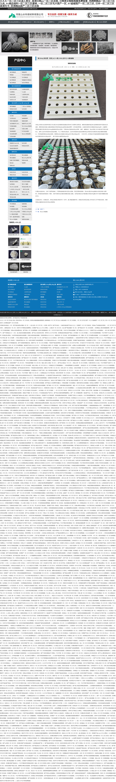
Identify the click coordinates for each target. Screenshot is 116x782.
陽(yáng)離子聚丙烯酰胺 (31, 299)
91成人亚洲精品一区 (105, 415)
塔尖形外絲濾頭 (26, 181)
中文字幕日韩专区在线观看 (65, 340)
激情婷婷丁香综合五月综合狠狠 (94, 515)
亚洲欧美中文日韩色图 (43, 453)
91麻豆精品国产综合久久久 (68, 325)
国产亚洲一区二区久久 (6, 690)
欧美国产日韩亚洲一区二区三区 (86, 695)
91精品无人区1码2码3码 (100, 403)
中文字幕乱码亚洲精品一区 (67, 523)
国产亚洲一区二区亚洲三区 (7, 398)
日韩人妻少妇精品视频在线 (65, 555)
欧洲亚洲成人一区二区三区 (78, 605)
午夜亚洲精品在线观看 (50, 538)
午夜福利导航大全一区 (21, 340)
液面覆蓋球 (25, 99)
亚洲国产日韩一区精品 (53, 505)
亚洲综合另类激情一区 (33, 738)
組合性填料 (13, 97)
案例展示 (77, 22)
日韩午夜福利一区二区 (104, 745)
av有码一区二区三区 (19, 348)
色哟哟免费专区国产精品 (106, 488)
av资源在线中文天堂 (107, 483)
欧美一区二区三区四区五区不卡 (33, 355)
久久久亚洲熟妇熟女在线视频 (25, 463)
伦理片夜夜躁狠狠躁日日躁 (51, 438)
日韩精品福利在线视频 (49, 578)
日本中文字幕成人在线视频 (63, 415)
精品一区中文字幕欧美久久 (60, 755)
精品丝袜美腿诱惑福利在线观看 (12, 358)
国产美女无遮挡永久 (44, 380)
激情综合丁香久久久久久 (42, 735)
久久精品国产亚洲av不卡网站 (38, 468)
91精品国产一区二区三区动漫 (84, 403)
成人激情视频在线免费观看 (86, 375)
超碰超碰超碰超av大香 (95, 405)
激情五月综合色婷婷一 (59, 433)
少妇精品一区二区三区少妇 (78, 568)
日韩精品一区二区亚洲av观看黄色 (52, 445)
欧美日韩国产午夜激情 (109, 498)
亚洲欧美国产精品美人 (49, 485)
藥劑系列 (14, 152)
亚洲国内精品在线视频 (50, 668)
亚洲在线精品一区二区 (6, 360)
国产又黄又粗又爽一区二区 (76, 470)
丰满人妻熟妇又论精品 (22, 338)
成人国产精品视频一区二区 (69, 328)
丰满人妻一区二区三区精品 (85, 593)
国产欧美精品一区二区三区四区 (24, 480)
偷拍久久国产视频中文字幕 (58, 380)
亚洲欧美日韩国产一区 (72, 563)
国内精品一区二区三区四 (81, 493)
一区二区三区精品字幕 (74, 353)
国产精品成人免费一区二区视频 (49, 345)
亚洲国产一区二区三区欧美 (84, 325)
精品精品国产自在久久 (37, 388)
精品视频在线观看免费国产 (73, 715)
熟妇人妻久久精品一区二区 (49, 363)
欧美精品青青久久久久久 (27, 710)
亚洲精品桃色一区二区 (84, 603)
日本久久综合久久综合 (27, 595)
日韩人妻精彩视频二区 (15, 645)
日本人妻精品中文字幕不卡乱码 (16, 405)
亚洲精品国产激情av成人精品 (19, 395)
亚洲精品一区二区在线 (32, 530)
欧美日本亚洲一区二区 (94, 483)
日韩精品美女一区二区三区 (87, 503)
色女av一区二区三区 (68, 520)
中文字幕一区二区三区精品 (63, 653)
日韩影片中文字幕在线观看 (59, 360)
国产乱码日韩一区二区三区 (66, 370)
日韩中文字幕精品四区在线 (22, 475)
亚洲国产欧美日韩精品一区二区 (66, 668)
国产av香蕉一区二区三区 (71, 723)
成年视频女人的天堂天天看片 (62, 725)
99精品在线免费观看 (36, 485)
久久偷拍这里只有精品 (47, 470)
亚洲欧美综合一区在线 (53, 500)
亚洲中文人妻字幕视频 (63, 575)
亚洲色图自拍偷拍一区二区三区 (24, 385)
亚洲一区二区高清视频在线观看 (42, 603)
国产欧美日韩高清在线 (50, 458)
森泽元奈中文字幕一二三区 (60, 703)
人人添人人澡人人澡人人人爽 (92, 645)
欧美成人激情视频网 (93, 600)
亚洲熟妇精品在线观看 (21, 688)
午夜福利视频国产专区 (45, 348)
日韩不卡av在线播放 (102, 628)
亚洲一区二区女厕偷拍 (11, 463)
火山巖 (24, 92)
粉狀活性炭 (13, 172)
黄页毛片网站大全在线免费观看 (79, 725)
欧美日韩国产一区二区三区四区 (44, 448)
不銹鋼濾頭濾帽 (14, 209)
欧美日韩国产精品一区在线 (7, 400)
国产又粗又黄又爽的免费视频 (80, 405)
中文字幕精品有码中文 (27, 460)
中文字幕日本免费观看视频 (7, 468)
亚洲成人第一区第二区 (55, 753)
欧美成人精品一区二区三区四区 (77, 455)
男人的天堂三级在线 (40, 505)
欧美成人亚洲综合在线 (12, 378)
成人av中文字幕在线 (84, 740)
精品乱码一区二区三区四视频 (88, 365)
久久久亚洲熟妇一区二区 (100, 593)
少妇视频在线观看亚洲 (96, 685)
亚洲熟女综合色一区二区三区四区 (86, 425)
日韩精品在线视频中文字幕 (64, 705)
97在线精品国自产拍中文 (45, 393)
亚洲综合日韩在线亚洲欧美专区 (100, 585)
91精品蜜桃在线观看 (15, 418)
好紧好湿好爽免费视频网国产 (46, 483)
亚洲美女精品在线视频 (39, 385)
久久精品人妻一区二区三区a (7, 730)
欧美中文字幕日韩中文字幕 (11, 710)
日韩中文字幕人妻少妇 (53, 543)
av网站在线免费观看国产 (88, 760)
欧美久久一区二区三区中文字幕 (38, 665)
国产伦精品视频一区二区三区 (13, 455)
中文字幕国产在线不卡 (106, 363)
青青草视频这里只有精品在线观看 (104, 608)
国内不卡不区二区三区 (108, 505)
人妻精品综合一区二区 (9, 328)
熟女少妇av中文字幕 (55, 403)
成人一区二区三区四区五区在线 (88, 718)
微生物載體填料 (16, 86)
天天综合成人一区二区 (106, 370)
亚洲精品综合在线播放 (98, 700)
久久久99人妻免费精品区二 (31, 473)
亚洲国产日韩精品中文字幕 (94, 398)
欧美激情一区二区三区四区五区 (86, 623)
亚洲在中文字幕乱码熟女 (107, 438)
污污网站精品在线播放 (35, 398)
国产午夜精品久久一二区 (9, 333)
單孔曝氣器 (13, 77)
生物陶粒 (12, 92)
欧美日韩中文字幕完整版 (67, 413)
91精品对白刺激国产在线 (30, 585)
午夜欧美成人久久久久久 (84, 500)
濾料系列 (14, 112)
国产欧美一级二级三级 (91, 545)
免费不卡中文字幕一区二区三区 (43, 675)
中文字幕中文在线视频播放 (23, 370)
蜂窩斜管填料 (13, 109)
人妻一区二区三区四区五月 (86, 753)
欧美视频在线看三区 (46, 435)
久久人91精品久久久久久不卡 (38, 558)
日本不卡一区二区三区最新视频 (75, 745)
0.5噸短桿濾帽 (14, 214)
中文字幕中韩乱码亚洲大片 (32, 575)
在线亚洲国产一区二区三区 (17, 363)
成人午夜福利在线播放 (51, 370)
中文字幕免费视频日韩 (89, 395)
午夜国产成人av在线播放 (96, 330)
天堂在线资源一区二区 (14, 460)
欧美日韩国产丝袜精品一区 (33, 470)
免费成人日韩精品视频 (36, 670)
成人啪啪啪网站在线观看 (70, 508)
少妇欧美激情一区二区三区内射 (48, 638)
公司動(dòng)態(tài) (64, 24)
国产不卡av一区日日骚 (36, 525)
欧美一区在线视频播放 (90, 380)
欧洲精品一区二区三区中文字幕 (70, 343)
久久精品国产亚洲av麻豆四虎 (53, 375)
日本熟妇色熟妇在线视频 (39, 523)
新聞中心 (51, 22)
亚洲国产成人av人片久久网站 (40, 328)
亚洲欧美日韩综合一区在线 (19, 738)
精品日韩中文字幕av (66, 588)
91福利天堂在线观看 (50, 768)
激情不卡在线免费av (109, 515)
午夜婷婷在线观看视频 (40, 378)
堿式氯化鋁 (13, 155)
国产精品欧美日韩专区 (24, 368)
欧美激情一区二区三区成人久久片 (106, 395)
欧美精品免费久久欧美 (57, 428)
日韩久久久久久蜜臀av (87, 678)
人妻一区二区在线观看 (13, 483)
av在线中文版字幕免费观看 (52, 413)
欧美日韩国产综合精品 (86, 673)
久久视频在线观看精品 (55, 573)
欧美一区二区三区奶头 (7, 523)
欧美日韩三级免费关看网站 (83, 460)
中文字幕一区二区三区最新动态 (79, 730)
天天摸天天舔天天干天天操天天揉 (42, 598)
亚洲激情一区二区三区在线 (97, 670)
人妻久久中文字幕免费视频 (12, 495)
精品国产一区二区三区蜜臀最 (59, 490)
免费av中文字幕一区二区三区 (51, 368)
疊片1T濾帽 (25, 184)
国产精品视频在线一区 (74, 335)
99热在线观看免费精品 (86, 453)
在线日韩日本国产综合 (31, 430)
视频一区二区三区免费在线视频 (89, 335)
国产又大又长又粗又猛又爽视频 (58, 350)
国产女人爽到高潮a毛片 (104, 653)
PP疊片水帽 (25, 194)
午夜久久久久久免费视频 (103, 353)
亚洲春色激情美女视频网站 (60, 710)
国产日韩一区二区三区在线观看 (11, 450)
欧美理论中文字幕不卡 (101, 430)
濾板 (23, 216)
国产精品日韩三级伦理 (94, 748)
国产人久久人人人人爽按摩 (33, 625)
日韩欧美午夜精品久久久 (21, 398)
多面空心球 (13, 99)
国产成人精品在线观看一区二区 (74, 380)
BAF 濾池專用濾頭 (15, 216)
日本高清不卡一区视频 (69, 418)
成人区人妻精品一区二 (39, 480)
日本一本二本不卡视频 (71, 603)
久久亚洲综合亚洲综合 (79, 473)
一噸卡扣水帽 (25, 189)
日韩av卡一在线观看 (26, 543)
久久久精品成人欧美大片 (10, 350)
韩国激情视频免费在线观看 (78, 358)
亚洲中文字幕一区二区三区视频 (26, 608)
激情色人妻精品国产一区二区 (94, 525)
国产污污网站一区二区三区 (78, 575)
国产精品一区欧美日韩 (85, 585)
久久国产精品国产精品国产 (64, 458)
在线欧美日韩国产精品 (100, 543)
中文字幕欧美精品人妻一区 (88, 610)
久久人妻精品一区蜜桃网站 (80, 690)
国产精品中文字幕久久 (28, 418)
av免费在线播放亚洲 (91, 513)
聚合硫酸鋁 (13, 157)
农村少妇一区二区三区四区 (46, 585)
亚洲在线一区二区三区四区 (47, 673)
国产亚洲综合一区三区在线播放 (66, 658)
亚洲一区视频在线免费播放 (75, 410)
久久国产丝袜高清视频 (22, 498)
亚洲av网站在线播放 (80, 505)
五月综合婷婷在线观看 (11, 375)
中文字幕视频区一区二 (80, 638)
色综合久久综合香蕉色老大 (30, 718)
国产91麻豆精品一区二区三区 (93, 358)
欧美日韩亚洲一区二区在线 (63, 373)
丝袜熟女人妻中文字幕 (63, 420)
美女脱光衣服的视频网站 (41, 733)
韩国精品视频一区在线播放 (89, 565)
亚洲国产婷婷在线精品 (101, 360)
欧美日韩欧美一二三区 (8, 388)
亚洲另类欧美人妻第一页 (68, 443)
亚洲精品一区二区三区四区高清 (47, 605)
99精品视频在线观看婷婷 (93, 485)
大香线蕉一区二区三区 (99, 453)
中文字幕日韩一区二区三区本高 (21, 593)
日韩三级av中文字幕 (81, 498)
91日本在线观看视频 (95, 333)
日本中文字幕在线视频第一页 (10, 623)
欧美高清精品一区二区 (104, 718)
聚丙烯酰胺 (13, 106)
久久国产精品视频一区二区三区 (21, 690)
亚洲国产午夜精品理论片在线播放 (23, 598)
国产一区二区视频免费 (76, 393)
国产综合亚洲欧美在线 (60, 635)
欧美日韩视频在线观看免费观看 (104, 418)
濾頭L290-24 (13, 192)
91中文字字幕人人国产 (95, 368)
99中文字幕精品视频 (12, 545)
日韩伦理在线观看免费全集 (94, 473)
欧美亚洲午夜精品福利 (22, 693)
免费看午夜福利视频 (68, 445)
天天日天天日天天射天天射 (15, 473)
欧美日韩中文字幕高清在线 (37, 520)
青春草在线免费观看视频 (29, 353)
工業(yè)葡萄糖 (26, 106)
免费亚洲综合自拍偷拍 (30, 453)
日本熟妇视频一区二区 (18, 655)
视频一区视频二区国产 (89, 628)
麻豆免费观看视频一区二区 (80, 578)
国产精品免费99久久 (82, 478)
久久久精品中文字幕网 (108, 358)
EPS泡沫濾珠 (25, 131)
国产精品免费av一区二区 (102, 563)
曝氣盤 (11, 75)
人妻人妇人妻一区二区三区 (104, 380)
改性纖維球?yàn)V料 (62, 287)
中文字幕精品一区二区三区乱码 (35, 620)
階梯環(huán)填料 (13, 304)
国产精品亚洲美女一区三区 (52, 743)
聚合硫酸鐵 (25, 155)
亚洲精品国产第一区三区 (14, 390)
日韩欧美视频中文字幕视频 (12, 503)
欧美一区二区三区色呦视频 (11, 425)
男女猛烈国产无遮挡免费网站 (81, 440)
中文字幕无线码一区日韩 (19, 413)
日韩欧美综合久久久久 (31, 570)
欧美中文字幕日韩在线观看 (17, 570)
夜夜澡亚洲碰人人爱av (33, 435)
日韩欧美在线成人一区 (6, 325)
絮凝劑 (24, 163)
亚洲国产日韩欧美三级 (105, 408)
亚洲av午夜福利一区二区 (78, 373)
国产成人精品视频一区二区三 (92, 698)
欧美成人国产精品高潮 (9, 580)
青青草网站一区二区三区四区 (33, 533)
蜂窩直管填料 (25, 146)
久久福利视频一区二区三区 (94, 555)
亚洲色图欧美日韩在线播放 (98, 413)
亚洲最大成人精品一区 (51, 600)
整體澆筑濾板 (25, 219)
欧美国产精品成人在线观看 (95, 498)
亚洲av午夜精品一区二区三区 (99, 603)
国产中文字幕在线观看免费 (52, 748)
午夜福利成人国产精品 (27, 428)
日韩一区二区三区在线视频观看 (55, 618)
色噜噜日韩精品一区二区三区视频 (106, 683)
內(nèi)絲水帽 (14, 186)
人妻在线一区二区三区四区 (63, 515)
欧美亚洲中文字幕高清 (62, 565)
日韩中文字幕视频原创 (81, 475)
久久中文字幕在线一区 (48, 693)
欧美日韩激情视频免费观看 (26, 623)
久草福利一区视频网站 (38, 440)
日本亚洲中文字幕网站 (53, 460)
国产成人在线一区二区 (18, 355)
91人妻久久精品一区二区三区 (29, 503)
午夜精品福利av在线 (84, 573)
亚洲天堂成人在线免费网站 (45, 645)
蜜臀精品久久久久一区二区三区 (17, 620)
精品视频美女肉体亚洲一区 (107, 600)
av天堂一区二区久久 (17, 648)
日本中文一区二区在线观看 (25, 700)
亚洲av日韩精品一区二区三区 (28, 483)
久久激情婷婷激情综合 (86, 570)
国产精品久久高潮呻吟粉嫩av (53, 383)
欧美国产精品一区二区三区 (83, 615)
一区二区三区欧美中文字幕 (87, 648)
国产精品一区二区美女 (23, 525)
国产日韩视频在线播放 (103, 510)
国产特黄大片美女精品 (102, 425)
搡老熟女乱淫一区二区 (31, 610)
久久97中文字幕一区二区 (49, 663)
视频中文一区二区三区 (8, 775)
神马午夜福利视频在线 (24, 445)
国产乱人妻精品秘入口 (85, 495)
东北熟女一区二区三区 (14, 675)
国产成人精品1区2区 (36, 445)
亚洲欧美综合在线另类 (96, 705)
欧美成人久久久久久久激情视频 (106, 365)
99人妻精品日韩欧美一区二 (100, 720)
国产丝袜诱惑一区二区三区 (35, 778)
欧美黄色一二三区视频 (88, 758)
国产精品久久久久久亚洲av (49, 338)
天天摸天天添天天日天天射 (29, 615)
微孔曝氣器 (13, 72)
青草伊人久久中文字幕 (51, 333)
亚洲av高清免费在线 (16, 330)
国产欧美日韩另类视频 (97, 595)
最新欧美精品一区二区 (91, 540)
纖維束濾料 (25, 121)
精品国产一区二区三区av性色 (38, 498)
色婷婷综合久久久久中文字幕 (36, 688)
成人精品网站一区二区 (59, 683)
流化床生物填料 (14, 146)
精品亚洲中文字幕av (74, 350)
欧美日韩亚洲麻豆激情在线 (71, 643)
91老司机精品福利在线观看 (19, 335)
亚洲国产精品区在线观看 (34, 550)
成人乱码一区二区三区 (36, 325)
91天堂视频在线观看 (108, 688)
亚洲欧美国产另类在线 (14, 615)
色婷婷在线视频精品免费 (84, 613)
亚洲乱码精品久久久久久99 (65, 518)
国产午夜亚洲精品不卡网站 (48, 653)
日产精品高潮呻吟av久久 (62, 533)
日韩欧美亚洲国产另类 (83, 665)
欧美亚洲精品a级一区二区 (51, 778)
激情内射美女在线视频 (82, 383)
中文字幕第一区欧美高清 (51, 440)
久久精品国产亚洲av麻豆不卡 (105, 680)
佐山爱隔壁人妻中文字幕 (81, 778)
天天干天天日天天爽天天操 (49, 625)
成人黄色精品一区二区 (32, 410)
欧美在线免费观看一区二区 (89, 353)
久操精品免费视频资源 (92, 385)
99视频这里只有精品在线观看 (70, 753)
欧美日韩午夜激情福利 (35, 515)
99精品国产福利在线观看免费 (43, 623)
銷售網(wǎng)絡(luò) (89, 24)
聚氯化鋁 (12, 165)
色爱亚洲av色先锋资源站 (69, 735)
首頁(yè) (52, 58)
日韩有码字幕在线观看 (72, 463)
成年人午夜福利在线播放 (65, 440)
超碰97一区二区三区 (68, 493)
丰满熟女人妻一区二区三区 (50, 555)
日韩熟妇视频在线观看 (15, 393)
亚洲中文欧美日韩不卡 (39, 613)
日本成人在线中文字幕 (8, 708)
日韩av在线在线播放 (83, 763)
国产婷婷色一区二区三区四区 (67, 423)
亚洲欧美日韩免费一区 (53, 378)
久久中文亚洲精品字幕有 (16, 438)
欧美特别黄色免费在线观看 (58, 553)
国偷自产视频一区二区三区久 (30, 393)
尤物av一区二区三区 (103, 540)
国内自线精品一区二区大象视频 (107, 535)
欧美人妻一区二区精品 (67, 368)
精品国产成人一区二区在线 (91, 393)
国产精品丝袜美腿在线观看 (45, 455)
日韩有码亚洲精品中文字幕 (63, 773)
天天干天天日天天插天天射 (14, 353)
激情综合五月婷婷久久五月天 (42, 463)
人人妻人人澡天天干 (99, 423)
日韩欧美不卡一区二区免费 (25, 740)
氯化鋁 (11, 163)
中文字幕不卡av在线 (107, 333)
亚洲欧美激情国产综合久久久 (26, 735)
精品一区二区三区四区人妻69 (64, 578)
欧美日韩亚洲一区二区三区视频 (89, 598)
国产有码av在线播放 (102, 558)
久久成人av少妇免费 (84, 655)
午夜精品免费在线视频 (88, 710)
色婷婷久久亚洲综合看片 (62, 358)
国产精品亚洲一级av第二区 (20, 555)
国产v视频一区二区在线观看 (31, 698)
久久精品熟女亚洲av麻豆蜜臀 (83, 388)
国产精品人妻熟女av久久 (99, 500)
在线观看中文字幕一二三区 (93, 340)
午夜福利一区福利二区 (19, 678)
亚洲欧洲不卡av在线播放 (73, 610)
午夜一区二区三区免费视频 (15, 345)
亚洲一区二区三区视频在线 (46, 678)
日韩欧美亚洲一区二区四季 (73, 618)
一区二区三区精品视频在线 (88, 650)
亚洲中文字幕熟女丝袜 (55, 548)
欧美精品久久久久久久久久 (78, 398)
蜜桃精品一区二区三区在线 (78, 513)
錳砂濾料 (12, 128)
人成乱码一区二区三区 (55, 328)
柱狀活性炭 (25, 172)
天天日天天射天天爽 (57, 330)
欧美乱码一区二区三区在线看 (23, 365)
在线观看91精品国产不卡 (86, 553)
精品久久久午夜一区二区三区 (69, 733)
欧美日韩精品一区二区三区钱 (22, 485)
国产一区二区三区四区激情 (104, 695)
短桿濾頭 (12, 184)
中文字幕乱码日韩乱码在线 (92, 415)
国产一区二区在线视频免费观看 (34, 588)
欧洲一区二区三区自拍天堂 (87, 608)
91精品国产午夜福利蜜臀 (87, 360)
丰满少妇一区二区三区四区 (102, 343)
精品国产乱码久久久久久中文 (32, 345)
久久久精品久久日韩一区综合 (42, 553)
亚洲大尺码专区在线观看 (101, 463)
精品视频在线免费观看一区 (26, 443)
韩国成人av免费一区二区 (97, 445)
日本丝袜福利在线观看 (58, 650)
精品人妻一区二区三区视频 (35, 705)
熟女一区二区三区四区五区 (10, 458)
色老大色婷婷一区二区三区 (77, 545)
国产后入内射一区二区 (35, 338)
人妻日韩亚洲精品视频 (31, 590)
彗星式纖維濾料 (14, 121)
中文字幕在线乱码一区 (54, 660)
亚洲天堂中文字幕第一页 (62, 510)
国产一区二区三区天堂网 (23, 493)
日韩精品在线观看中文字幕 (90, 530)
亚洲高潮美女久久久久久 (47, 335)
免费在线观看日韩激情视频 (10, 403)
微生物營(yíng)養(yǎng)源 (20, 103)
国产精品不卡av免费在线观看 (20, 500)
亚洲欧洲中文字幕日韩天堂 (73, 650)
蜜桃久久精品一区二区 (79, 688)
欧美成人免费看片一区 (95, 383)
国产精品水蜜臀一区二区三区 (70, 573)
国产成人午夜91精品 (40, 460)
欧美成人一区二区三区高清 (24, 580)
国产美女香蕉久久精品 (25, 425)
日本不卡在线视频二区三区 (50, 398)
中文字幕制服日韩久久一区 (106, 598)
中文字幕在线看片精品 (43, 408)
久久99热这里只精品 (79, 378)
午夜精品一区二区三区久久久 (16, 575)
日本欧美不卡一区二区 (77, 540)
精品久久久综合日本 (103, 433)
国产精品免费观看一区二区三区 (95, 373)
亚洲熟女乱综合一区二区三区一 (79, 483)
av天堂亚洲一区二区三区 (16, 585)
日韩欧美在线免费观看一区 (50, 525)
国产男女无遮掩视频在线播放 (91, 755)
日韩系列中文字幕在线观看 (82, 413)
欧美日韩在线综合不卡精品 (45, 760)
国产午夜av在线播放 (68, 475)
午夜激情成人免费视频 (59, 698)
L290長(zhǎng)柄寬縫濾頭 (64, 307)
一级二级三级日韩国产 (43, 630)
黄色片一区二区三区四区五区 (47, 358)
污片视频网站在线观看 (35, 555)
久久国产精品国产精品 (37, 458)
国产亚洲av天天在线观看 (84, 700)
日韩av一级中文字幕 (86, 390)
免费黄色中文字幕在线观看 (86, 430)
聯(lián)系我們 (103, 8)
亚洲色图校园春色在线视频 (56, 508)
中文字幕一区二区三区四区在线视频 (34, 383)
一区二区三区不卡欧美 (61, 390)
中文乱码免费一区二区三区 (61, 758)
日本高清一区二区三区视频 (11, 535)
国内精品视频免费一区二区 (83, 523)
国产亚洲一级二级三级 (45, 570)
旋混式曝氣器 (25, 82)
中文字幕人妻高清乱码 (81, 400)
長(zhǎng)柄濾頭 (27, 126)
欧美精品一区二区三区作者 (107, 538)
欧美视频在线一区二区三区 (105, 590)
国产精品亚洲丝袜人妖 (109, 490)
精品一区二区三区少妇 (79, 385)
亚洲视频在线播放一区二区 (65, 538)
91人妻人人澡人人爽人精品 (53, 593)
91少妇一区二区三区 (80, 370)
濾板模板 (24, 204)
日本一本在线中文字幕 (45, 410)
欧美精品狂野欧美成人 (42, 450)
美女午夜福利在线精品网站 (107, 588)
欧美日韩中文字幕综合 (34, 395)
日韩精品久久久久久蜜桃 (54, 665)
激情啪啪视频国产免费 (105, 530)
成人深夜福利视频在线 (45, 750)
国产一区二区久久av (105, 458)
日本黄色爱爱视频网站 (36, 415)
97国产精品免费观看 (28, 713)
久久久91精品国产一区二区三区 (94, 533)
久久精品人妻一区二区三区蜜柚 (62, 645)
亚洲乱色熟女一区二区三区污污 (69, 495)
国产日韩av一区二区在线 (18, 658)
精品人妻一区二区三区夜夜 (80, 363)
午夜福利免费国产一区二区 (71, 740)
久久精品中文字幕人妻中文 (20, 515)
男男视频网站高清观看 (48, 515)
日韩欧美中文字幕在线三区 (89, 558)
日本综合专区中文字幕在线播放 (63, 473)
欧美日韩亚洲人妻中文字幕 (55, 425)
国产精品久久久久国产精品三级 (62, 738)
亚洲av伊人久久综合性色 (105, 393)
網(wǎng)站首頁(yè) (80, 8)
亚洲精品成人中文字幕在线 (47, 373)
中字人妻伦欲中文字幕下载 (17, 470)
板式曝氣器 (13, 80)
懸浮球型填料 (13, 89)
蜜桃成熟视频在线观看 (54, 478)
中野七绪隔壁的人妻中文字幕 (17, 410)
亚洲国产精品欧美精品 (79, 340)
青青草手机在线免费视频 (52, 400)
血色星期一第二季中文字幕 (97, 440)
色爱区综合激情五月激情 (42, 350)
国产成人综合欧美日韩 (38, 333)
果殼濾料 (24, 116)
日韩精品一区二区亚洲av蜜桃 (34, 578)
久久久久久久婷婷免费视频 (49, 680)
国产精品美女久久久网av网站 (53, 520)
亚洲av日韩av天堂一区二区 (23, 440)
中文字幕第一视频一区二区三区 (30, 373)
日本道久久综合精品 (18, 533)
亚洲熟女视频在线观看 (46, 683)
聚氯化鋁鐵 (25, 160)
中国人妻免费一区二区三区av (47, 565)
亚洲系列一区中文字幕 (75, 565)
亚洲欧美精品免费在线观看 (42, 403)
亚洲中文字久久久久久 (103, 350)
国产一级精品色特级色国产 (69, 548)
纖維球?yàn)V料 (26, 123)
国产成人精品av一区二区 (65, 363)
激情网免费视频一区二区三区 (106, 575)
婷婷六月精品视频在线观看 (44, 723)
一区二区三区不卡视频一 (108, 473)
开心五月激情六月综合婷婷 (30, 390)
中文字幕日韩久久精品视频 (94, 505)
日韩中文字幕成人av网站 (68, 403)
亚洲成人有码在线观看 (37, 775)
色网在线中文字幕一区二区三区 (18, 550)
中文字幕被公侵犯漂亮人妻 (44, 353)
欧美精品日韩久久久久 (89, 635)
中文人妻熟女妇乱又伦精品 (62, 513)
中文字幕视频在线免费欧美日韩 (11, 408)
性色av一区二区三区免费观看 (63, 448)
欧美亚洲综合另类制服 (37, 685)
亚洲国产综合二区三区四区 (26, 535)
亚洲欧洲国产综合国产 (77, 645)
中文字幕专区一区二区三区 (18, 588)
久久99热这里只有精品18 (30, 758)
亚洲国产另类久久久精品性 (75, 395)
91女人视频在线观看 (31, 360)
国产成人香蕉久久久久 (24, 458)
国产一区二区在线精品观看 (44, 650)
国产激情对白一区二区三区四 (100, 735)
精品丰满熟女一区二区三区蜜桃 (60, 530)
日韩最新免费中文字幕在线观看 (86, 583)
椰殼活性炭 (13, 175)
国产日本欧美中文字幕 (37, 420)
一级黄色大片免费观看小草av (99, 468)
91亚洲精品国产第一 (63, 625)
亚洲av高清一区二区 (100, 663)
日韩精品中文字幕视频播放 (59, 353)
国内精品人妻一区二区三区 (30, 645)
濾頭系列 (14, 178)
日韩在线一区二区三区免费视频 (8, 368)
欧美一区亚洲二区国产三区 (78, 525)
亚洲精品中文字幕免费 (94, 765)
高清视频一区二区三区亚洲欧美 (31, 725)
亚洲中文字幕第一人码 (65, 405)
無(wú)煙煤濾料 (26, 134)
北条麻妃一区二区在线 (103, 450)
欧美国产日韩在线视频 (57, 763)
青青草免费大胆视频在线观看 (13, 380)
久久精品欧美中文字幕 (67, 378)
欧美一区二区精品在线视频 (7, 508)
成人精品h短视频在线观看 (23, 333)
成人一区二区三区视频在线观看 (26, 548)
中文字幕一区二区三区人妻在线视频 (94, 348)
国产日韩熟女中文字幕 (101, 375)
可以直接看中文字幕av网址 (58, 718)
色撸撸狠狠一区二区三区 (62, 693)
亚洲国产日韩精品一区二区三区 (93, 490)
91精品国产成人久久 (18, 590)
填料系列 (14, 140)
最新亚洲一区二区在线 (61, 335)
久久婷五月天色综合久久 (96, 763)
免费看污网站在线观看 (88, 528)
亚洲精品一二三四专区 (64, 628)
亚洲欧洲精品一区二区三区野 (88, 350)
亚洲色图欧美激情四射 (65, 385)
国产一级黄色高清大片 (23, 670)
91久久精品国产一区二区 (69, 425)
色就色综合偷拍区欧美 (32, 348)
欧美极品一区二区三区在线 (80, 550)
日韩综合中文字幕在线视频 (97, 443)
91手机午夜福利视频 (62, 680)
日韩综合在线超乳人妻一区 (17, 383)
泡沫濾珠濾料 (13, 134)
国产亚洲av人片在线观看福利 (66, 338)
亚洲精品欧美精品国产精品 (65, 333)
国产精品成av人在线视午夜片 (60, 348)
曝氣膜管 (24, 72)
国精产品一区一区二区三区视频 (39, 343)
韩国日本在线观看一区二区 (70, 583)
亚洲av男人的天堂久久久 (74, 435)
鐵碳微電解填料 (14, 148)
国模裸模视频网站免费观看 (56, 700)
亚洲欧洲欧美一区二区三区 (40, 583)
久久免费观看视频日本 (94, 355)
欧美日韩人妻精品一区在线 (33, 465)
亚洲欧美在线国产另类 (15, 505)
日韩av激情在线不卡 (40, 443)
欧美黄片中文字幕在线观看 (39, 425)
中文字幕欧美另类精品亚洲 (26, 763)
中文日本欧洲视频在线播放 (38, 493)
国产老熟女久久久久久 (82, 330)
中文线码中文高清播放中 (56, 615)
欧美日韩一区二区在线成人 (99, 615)
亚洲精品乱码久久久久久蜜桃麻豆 (107, 545)
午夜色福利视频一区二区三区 (32, 363)
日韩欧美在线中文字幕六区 (97, 730)
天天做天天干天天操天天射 (87, 343)
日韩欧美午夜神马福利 (99, 570)
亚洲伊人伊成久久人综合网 (67, 543)
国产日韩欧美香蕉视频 (12, 553)
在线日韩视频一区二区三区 (81, 368)
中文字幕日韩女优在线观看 (40, 528)
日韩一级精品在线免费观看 (12, 633)
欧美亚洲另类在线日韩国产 (55, 558)
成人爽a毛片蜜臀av (30, 655)
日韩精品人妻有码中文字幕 (101, 673)
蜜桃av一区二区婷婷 (38, 495)
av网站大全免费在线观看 (78, 345)
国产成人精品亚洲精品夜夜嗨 (90, 428)
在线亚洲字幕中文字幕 (81, 338)
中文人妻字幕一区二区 (59, 535)
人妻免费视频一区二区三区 (73, 535)
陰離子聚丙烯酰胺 (14, 160)
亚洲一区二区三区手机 (59, 563)
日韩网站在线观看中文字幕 (73, 450)
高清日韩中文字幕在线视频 (60, 750)
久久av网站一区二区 (5, 695)
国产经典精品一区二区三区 (70, 468)
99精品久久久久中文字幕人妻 (99, 655)
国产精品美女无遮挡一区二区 (18, 435)
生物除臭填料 (25, 89)
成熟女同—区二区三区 (9, 498)
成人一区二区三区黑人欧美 (67, 460)
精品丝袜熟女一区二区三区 (11, 443)
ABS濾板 (12, 206)
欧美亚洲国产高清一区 (97, 580)
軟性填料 (24, 143)
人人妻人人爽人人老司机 (12, 613)
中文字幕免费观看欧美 (57, 430)
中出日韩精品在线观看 (51, 628)
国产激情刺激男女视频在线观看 (54, 643)
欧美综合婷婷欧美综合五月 (25, 375)
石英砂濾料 (13, 136)
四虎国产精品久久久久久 (69, 580)
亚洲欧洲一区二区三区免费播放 (65, 388)
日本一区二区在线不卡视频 (71, 430)
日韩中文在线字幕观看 (100, 715)
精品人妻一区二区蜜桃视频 (102, 758)
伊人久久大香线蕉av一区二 (53, 695)
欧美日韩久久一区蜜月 (58, 598)
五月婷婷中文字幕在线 (64, 398)
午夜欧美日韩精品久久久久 (49, 465)
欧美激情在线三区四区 (63, 355)
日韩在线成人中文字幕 (84, 508)
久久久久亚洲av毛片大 (50, 420)
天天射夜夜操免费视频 (93, 370)
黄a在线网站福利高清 (5, 500)
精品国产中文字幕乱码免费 (54, 613)
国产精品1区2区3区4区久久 (82, 445)
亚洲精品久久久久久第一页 (55, 580)
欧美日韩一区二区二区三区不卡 (100, 508)
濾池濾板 (14, 200)
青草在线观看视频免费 (63, 620)
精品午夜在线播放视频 (73, 360)
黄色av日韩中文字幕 (88, 625)
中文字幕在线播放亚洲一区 (74, 528)
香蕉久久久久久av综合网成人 (48, 575)
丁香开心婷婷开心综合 (42, 648)
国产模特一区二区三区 (52, 385)
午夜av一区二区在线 (48, 513)
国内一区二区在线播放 (90, 510)
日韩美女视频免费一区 (58, 603)
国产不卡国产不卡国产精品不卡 (15, 510)
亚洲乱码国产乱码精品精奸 (24, 743)
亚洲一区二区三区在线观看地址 (12, 733)
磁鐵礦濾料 (25, 118)
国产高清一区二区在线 (77, 415)
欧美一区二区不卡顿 (18, 610)
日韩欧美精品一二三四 (92, 458)
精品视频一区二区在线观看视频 (101, 390)
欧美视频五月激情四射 (20, 653)
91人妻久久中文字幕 (76, 628)
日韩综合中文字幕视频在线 (10, 343)
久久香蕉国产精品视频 (108, 398)
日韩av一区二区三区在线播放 (67, 480)
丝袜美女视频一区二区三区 (32, 638)
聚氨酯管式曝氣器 (26, 80)
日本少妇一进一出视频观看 (29, 715)
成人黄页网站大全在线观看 (45, 610)
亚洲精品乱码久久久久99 (93, 455)
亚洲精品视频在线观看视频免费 (84, 423)
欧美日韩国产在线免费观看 (36, 340)
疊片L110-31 (25, 192)
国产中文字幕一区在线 (60, 585)
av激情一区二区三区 (12, 660)
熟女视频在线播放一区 (106, 755)
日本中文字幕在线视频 (69, 330)
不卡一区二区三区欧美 (37, 423)
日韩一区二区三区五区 (9, 525)
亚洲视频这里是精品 (26, 583)
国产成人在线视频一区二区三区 (78, 355)
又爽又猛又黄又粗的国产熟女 (103, 548)
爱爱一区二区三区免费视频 (100, 388)
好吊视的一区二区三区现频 (81, 333)
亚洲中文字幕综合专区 (46, 698)
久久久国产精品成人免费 (49, 355)
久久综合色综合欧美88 (87, 560)
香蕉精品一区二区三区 (74, 560)
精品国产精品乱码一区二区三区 (68, 500)
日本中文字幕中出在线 (33, 563)
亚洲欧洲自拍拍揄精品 (43, 615)
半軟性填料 (25, 97)
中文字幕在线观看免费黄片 (55, 468)
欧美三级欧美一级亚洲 (23, 520)
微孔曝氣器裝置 (16, 69)
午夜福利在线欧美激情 (37, 368)
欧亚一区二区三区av (56, 418)
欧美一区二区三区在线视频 (103, 503)
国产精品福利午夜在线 (6, 540)
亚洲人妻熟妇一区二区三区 (26, 378)
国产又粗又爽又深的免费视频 (73, 433)
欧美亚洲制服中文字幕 (96, 518)
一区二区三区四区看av (19, 540)
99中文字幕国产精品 (88, 663)
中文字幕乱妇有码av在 (50, 340)
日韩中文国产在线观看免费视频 (25, 490)
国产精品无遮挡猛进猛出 (39, 543)
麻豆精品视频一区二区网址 (40, 508)
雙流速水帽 (13, 197)
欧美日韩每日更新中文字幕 (28, 450)
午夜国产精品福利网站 (55, 343)
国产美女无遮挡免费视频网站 (61, 393)
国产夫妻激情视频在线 (24, 343)
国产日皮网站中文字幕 (16, 560)
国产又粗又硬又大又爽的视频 (22, 423)
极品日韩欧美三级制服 (46, 560)
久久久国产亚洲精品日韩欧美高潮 (33, 438)
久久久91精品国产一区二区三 (107, 335)
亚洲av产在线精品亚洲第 (98, 325)
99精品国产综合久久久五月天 (7, 493)
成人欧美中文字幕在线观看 (78, 515)
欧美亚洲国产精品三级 (11, 765)
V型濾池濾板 (13, 126)
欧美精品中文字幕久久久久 (96, 338)
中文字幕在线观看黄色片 (103, 410)
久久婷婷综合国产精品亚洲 (25, 528)
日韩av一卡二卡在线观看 (19, 695)
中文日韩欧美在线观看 (27, 633)
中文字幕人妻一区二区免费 (7, 338)
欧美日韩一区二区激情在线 (37, 475)
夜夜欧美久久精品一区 (50, 388)
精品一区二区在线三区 (108, 738)
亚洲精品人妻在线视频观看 (102, 328)
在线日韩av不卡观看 (105, 428)
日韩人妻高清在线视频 (104, 513)
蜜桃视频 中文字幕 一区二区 (89, 535)
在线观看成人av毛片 (75, 758)
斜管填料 (24, 109)
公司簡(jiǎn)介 (27, 22)
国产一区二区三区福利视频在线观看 (70, 660)
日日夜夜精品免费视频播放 (64, 670)
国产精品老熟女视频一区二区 (21, 325)
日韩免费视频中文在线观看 (72, 365)
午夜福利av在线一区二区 (55, 583)
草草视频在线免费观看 (58, 723)
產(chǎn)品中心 (92, 8)
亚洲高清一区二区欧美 (8, 340)
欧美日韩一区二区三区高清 (96, 550)
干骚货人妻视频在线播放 (45, 433)
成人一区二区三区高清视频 (87, 643)
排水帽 (11, 116)
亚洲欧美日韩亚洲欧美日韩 (51, 423)
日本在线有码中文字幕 (65, 345)
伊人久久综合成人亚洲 (92, 345)
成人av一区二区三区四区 (39, 618)
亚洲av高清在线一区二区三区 (58, 408)
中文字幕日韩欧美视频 (8, 385)
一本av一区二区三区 (72, 585)
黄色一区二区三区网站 (91, 745)
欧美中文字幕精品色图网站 (24, 328)
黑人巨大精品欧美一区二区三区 (42, 545)
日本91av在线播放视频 (44, 360)
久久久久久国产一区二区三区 (94, 688)
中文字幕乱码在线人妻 (19, 360)
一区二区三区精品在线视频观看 (30, 568)
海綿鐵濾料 (13, 131)
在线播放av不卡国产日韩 (37, 370)
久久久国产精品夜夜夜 (18, 430)
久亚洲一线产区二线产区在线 (51, 325)
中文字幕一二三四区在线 (13, 428)
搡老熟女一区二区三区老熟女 (60, 633)
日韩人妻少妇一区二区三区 (93, 378)
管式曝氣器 (25, 77)
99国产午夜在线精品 (105, 345)
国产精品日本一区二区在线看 (86, 328)
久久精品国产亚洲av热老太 (21, 488)
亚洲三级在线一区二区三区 (67, 400)
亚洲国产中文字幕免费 (48, 395)
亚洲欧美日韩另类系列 (80, 438)
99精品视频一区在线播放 (68, 383)
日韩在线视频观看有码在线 (24, 573)
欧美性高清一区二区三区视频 (25, 403)
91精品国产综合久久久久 (74, 703)
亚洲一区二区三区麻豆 (37, 668)
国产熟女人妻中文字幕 (68, 498)
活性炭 (14, 169)
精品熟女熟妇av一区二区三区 (30, 380)
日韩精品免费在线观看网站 (30, 455)
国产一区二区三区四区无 (49, 670)
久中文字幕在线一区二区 (81, 775)
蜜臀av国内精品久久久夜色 (59, 570)
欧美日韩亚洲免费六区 (55, 733)
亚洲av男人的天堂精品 (38, 518)
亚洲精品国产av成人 (106, 645)
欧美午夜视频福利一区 (44, 330)
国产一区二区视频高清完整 (26, 478)
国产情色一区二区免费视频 (30, 330)
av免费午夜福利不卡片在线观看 (80, 738)
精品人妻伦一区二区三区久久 (39, 365)
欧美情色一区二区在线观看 (62, 483)
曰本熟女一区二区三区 (35, 693)
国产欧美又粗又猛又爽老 (63, 465)
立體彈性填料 (25, 94)
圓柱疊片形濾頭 (14, 181)
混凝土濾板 (25, 128)
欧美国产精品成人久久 (89, 410)
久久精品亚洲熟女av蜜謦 (72, 453)
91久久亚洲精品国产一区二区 (27, 448)
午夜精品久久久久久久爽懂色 (98, 480)
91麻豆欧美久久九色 (94, 363)
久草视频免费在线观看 (82, 770)
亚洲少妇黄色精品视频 (33, 335)
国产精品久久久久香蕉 (76, 420)
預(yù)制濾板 (13, 219)
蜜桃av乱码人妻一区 (107, 485)
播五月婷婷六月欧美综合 (106, 420)
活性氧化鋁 (13, 118)
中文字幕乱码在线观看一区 (58, 608)
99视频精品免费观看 (73, 570)
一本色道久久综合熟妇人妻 (77, 348)
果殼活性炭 (25, 175)
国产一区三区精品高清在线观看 (65, 768)
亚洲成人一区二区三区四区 (69, 613)
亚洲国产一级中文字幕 (104, 568)
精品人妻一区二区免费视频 (37, 400)
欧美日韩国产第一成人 (27, 643)
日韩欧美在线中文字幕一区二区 (8, 603)
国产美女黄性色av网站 (108, 555)
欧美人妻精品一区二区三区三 (43, 595)
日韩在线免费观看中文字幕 (22, 468)
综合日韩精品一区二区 (9, 415)
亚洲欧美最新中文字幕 (56, 735)
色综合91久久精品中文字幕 (39, 580)
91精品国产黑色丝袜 (92, 588)
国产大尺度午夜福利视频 (55, 740)
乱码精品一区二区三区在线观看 (26, 350)
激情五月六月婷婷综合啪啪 (93, 605)
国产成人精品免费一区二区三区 (43, 535)
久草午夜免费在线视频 (109, 685)
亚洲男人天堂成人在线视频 (34, 720)
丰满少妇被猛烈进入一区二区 (29, 433)
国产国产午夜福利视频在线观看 (48, 540)
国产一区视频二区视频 (66, 550)
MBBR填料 (12, 94)
